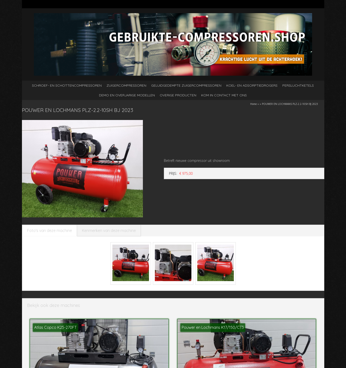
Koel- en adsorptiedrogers (251, 85)
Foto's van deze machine (49, 230)
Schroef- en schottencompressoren (67, 85)
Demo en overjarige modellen (127, 95)
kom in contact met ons (224, 95)
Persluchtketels (298, 85)
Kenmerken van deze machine (109, 230)
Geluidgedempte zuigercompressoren (186, 85)
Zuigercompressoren (126, 85)
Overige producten (178, 95)
